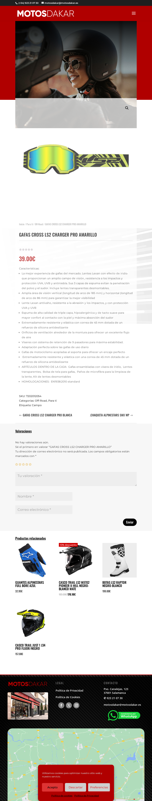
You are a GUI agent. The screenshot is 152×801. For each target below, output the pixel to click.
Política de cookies (61, 795)
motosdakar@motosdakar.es (122, 704)
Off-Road (39, 220)
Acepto (52, 787)
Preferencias (99, 787)
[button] (127, 104)
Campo (37, 401)
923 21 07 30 (115, 698)
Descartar (76, 787)
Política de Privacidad (86, 795)
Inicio (21, 220)
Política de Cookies (68, 697)
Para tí (29, 220)
